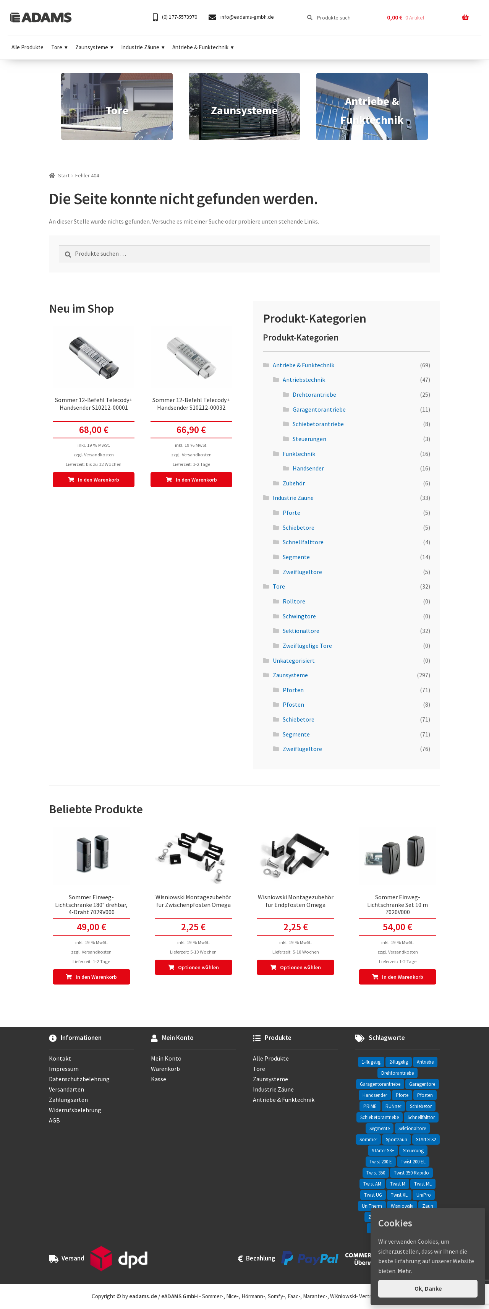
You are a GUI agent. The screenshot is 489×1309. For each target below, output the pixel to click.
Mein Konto (166, 1058)
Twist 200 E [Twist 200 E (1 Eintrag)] (380, 1161)
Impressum (64, 1068)
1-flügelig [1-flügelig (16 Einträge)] (371, 1062)
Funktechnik (299, 453)
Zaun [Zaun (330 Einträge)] (427, 1206)
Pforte (291, 512)
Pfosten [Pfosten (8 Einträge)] (425, 1095)
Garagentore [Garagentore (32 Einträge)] (422, 1084)
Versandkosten (99, 454)
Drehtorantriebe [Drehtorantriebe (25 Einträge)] (397, 1073)
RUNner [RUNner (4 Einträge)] (393, 1106)
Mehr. (405, 1271)
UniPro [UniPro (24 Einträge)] (423, 1195)
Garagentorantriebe (319, 409)
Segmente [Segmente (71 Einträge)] (379, 1128)
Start (64, 175)
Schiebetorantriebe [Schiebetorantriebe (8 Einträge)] (379, 1117)
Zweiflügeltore (302, 572)
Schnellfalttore (303, 542)
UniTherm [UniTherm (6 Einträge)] (372, 1206)
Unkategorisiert (294, 660)
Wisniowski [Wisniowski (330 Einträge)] (402, 1206)
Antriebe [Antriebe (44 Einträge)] (425, 1062)
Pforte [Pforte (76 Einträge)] (402, 1095)
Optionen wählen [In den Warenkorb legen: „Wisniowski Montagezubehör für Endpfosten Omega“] (300, 967)
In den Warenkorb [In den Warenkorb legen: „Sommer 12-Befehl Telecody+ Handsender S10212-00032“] (196, 479)
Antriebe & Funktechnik (203, 47)
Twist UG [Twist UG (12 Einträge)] (373, 1195)
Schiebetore (298, 527)
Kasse (158, 1079)
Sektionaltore (301, 630)
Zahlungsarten (68, 1099)
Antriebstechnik (304, 379)
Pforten (293, 690)
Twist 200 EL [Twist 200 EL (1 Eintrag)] (413, 1161)
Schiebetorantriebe (318, 424)
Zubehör (294, 483)
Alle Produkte (27, 47)
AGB (54, 1120)
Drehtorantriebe (314, 394)
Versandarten (66, 1089)
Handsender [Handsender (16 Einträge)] (375, 1095)
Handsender (308, 468)
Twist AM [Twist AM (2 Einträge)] (372, 1184)
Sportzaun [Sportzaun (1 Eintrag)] (396, 1139)
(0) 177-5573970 (175, 17)
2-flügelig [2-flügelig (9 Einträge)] (398, 1062)
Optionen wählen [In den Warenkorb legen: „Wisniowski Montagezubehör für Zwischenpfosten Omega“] (198, 967)
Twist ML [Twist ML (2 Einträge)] (423, 1184)
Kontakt (60, 1058)
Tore (59, 47)
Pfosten (293, 704)
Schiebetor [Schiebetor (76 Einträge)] (421, 1106)
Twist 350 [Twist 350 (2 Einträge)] (375, 1173)
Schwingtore (299, 616)
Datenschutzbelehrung (79, 1079)
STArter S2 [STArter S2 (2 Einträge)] (426, 1139)
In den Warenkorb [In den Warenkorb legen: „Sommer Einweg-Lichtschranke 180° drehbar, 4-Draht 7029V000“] (96, 976)
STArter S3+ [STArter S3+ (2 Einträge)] (383, 1150)
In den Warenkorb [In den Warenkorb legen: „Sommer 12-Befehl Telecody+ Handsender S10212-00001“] (98, 479)
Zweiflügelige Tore (307, 645)
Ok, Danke (428, 1288)
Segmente (296, 557)
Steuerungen (309, 439)
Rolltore (294, 601)
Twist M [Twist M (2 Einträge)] (397, 1184)
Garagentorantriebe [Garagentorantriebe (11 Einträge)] (380, 1084)
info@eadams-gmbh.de (241, 17)
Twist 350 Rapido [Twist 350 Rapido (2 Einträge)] (411, 1173)
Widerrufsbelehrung (75, 1110)
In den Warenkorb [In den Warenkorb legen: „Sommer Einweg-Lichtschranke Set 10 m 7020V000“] (402, 976)
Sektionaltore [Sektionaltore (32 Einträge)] (412, 1128)
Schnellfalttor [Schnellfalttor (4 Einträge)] (421, 1117)
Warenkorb (165, 1068)
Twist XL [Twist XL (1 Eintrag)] (399, 1195)
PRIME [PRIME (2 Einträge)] (370, 1106)
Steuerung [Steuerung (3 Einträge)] (413, 1150)
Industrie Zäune (143, 47)
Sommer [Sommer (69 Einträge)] (368, 1139)
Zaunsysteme (94, 47)
